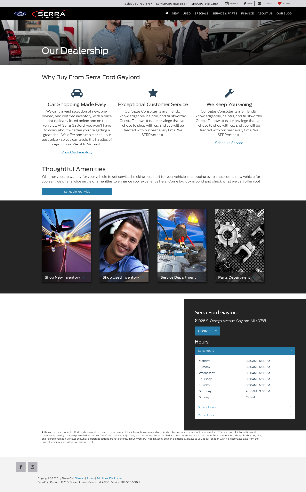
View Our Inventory (76, 152)
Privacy (90, 478)
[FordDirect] (25, 482)
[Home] (167, 13)
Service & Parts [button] (224, 13)
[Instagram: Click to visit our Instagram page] (33, 467)
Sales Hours (245, 351)
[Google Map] (92, 364)
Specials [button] (201, 13)
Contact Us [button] (207, 331)
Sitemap (80, 478)
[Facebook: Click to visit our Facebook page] (21, 467)
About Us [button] (265, 13)
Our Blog (284, 13)
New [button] (175, 13)
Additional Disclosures (109, 478)
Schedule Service (229, 142)
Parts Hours (245, 415)
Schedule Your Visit (77, 192)
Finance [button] (247, 13)
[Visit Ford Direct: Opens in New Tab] (141, 482)
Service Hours (245, 407)
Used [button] (187, 13)
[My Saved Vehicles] (284, 3)
